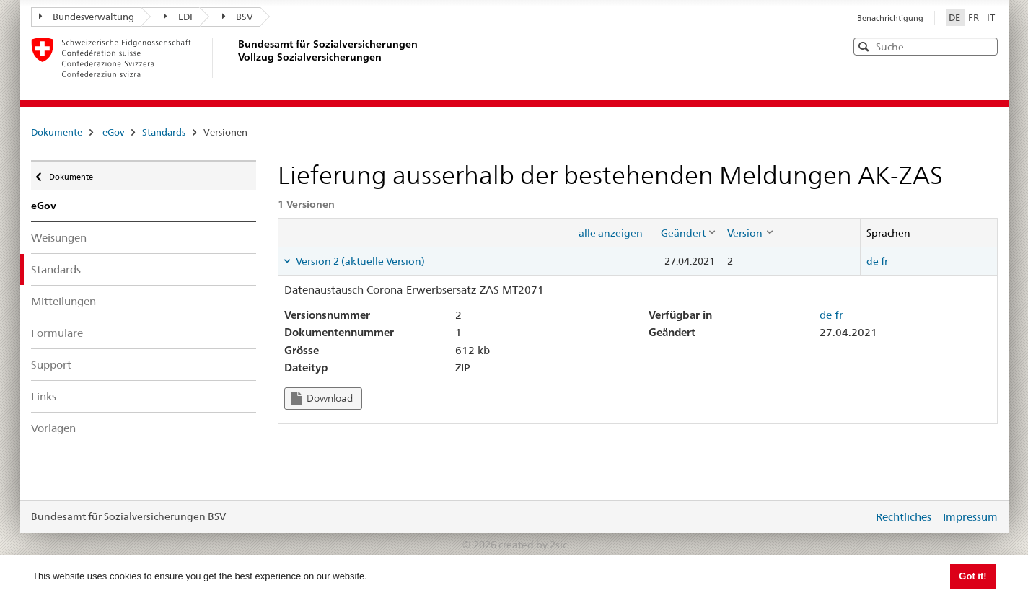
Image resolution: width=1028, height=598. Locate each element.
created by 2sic (532, 544)
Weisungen (59, 238)
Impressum (970, 517)
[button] (985, 45)
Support (51, 364)
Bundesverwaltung (87, 16)
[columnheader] (685, 232)
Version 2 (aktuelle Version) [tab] (359, 261)
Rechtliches (903, 517)
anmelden (851, 516)
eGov (113, 132)
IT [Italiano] (991, 17)
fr (884, 261)
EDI (178, 16)
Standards (163, 132)
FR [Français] (974, 17)
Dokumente (56, 132)
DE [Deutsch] (955, 17)
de (872, 261)
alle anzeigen (611, 233)
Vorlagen (53, 428)
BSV (238, 16)
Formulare (57, 333)
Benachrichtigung (890, 18)
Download (322, 398)
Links (43, 396)
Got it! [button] (972, 576)
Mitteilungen (63, 301)
